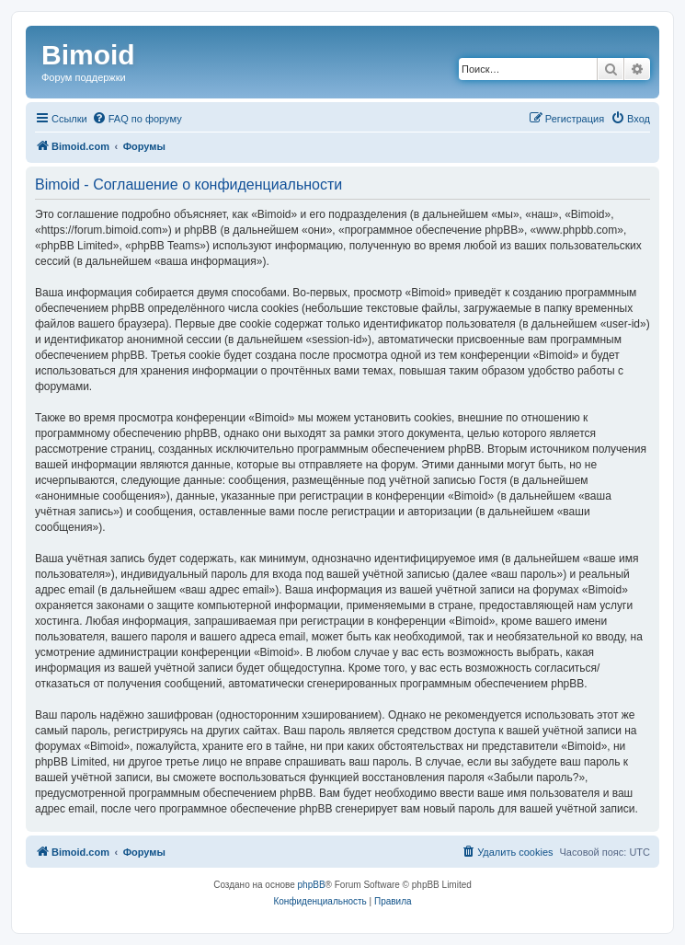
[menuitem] (137, 119)
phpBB (311, 885)
